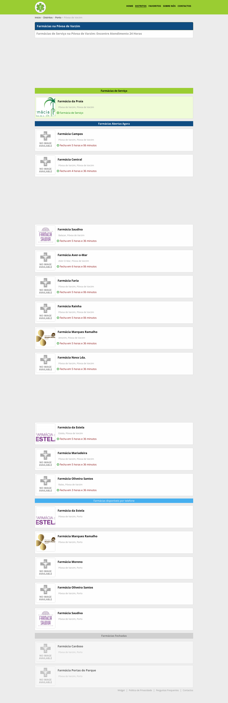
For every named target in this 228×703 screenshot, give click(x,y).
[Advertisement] (114, 62)
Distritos (48, 17)
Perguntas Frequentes (167, 690)
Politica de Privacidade (140, 690)
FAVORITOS (155, 5)
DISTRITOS (141, 5)
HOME (129, 5)
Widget (121, 690)
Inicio (38, 17)
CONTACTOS (184, 5)
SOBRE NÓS (169, 5)
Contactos (188, 690)
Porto (58, 17)
